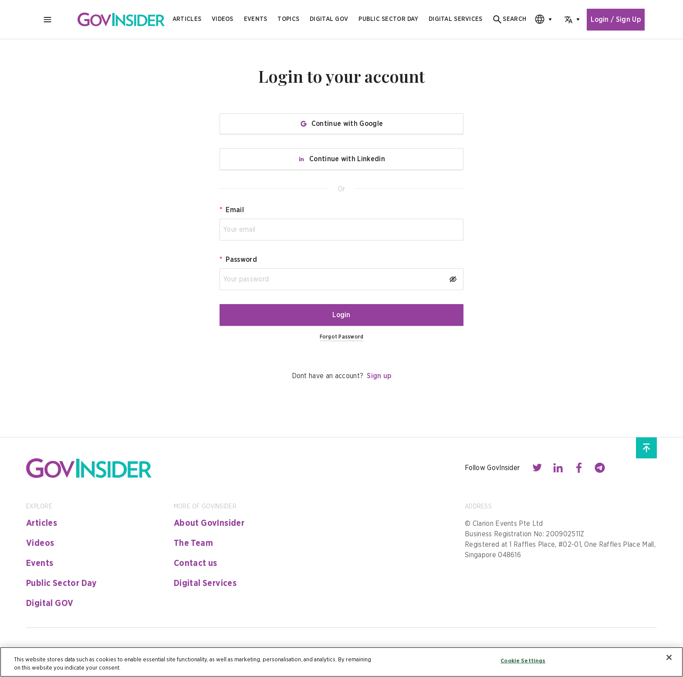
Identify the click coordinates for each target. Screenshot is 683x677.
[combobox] (540, 19)
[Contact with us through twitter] (537, 468)
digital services (455, 19)
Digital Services (205, 583)
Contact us (195, 563)
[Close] (669, 657)
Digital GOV (49, 603)
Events (255, 19)
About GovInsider (209, 523)
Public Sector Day (61, 583)
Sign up (379, 375)
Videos (222, 19)
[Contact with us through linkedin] (558, 468)
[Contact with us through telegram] (600, 468)
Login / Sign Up (616, 19)
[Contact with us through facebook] (579, 468)
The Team (193, 543)
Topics (288, 19)
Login (341, 314)
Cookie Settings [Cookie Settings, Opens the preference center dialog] (522, 661)
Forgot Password (342, 336)
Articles (186, 19)
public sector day (388, 19)
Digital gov (329, 19)
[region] (341, 662)
